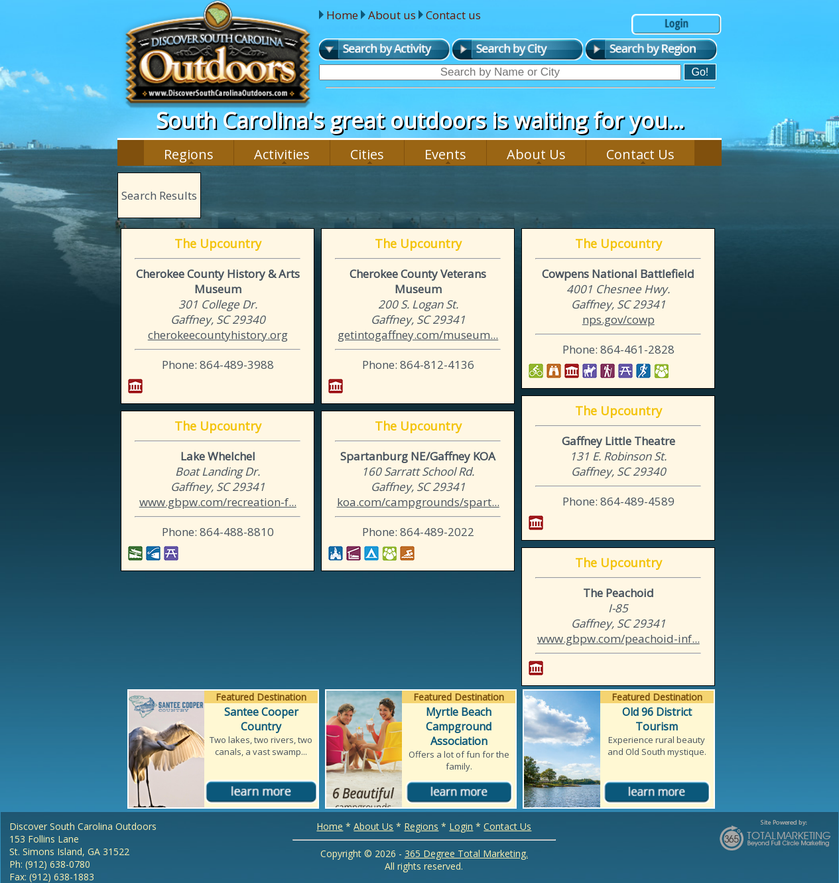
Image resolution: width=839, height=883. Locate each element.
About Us (536, 154)
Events (445, 154)
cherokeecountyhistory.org (218, 334)
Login (461, 826)
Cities (367, 154)
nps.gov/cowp (618, 319)
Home (342, 15)
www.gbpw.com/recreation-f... (217, 501)
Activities (282, 154)
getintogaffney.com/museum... (418, 334)
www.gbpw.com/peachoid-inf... (618, 638)
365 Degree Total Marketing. (466, 853)
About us (392, 15)
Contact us (453, 15)
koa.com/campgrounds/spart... (418, 501)
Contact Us (640, 154)
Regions (189, 154)
